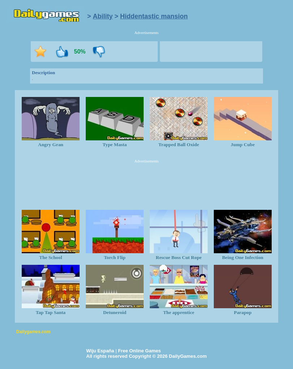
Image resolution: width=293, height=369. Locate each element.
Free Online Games (139, 350)
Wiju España (100, 350)
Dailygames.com (33, 331)
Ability (103, 16)
